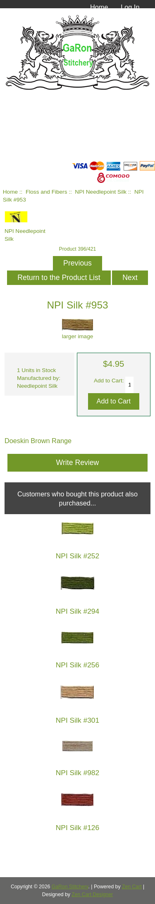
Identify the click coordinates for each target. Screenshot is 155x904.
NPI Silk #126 (77, 828)
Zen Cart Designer (92, 894)
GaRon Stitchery (70, 887)
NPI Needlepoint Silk (100, 192)
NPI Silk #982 (77, 773)
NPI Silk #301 (77, 720)
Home (99, 7)
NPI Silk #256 (77, 665)
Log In (130, 7)
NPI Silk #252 (77, 556)
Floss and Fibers (46, 192)
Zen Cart (132, 887)
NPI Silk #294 (77, 611)
